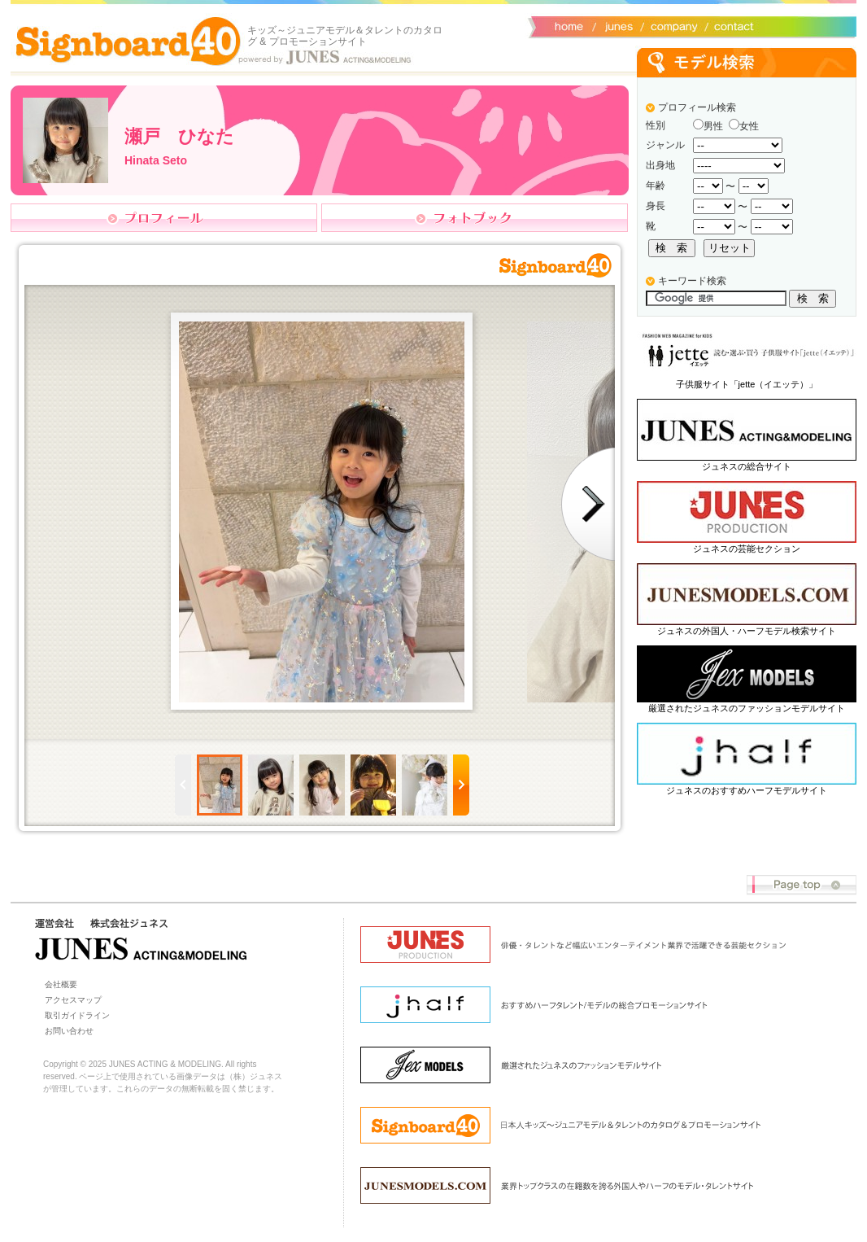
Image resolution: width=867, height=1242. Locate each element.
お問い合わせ (730, 25)
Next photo (588, 504)
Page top (801, 885)
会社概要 (671, 25)
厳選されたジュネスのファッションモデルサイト (746, 708)
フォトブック (474, 217)
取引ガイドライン (77, 1015)
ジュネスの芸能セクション (746, 548)
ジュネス (616, 25)
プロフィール (164, 217)
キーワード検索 (692, 281)
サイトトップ (567, 25)
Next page (461, 785)
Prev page (183, 785)
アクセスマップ (73, 999)
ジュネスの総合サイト (746, 466)
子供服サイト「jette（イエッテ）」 (747, 384)
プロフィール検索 (697, 107)
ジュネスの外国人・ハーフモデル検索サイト (746, 631)
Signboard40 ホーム (128, 40)
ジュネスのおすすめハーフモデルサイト (746, 790)
